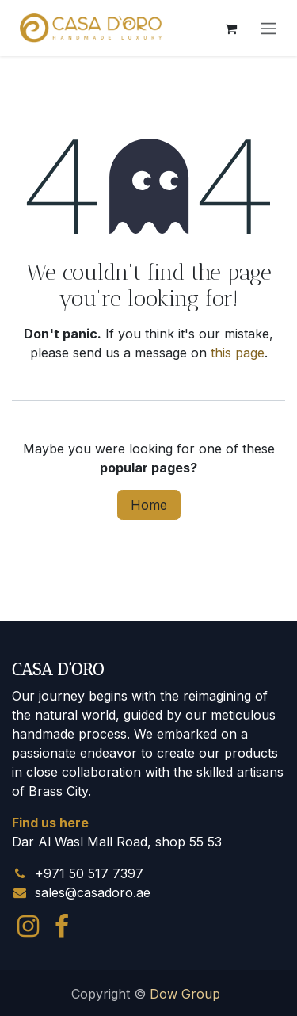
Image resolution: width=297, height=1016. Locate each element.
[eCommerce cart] (230, 28)
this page (238, 353)
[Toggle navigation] (268, 28)
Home (149, 505)
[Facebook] (61, 926)
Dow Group (185, 994)
